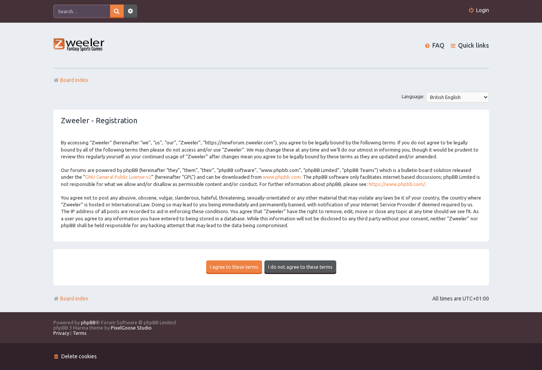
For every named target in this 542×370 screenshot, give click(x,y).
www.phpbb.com (282, 177)
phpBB (88, 322)
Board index (70, 299)
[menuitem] (478, 10)
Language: (413, 96)
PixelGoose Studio (131, 327)
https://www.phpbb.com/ (397, 184)
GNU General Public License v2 (118, 177)
